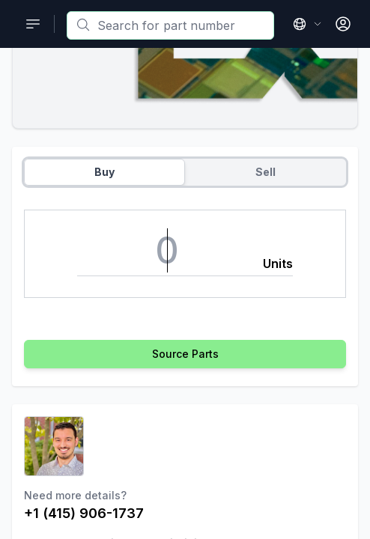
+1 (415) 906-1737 (84, 513)
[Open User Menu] (343, 24)
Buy (104, 171)
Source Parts (185, 353)
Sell (265, 171)
